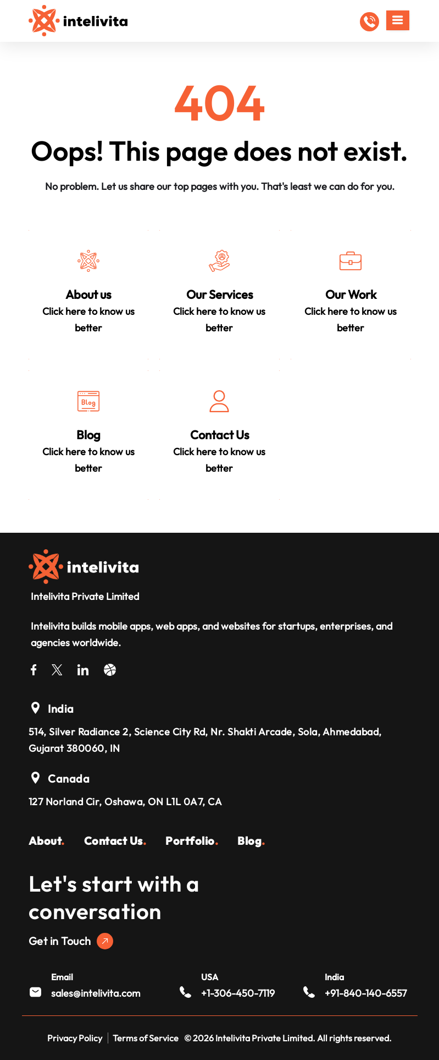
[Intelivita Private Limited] (83, 565)
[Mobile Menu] (397, 20)
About (47, 841)
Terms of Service (146, 1037)
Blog (251, 841)
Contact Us (115, 841)
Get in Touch (71, 941)
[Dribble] (110, 667)
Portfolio (191, 841)
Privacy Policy (74, 1037)
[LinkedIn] (82, 667)
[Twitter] (57, 667)
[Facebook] (33, 667)
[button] (369, 21)
